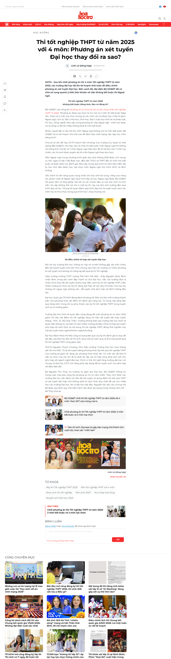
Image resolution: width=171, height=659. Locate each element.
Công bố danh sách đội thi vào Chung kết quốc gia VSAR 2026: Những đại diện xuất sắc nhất (22, 623)
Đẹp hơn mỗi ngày (65, 24)
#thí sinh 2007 (83, 492)
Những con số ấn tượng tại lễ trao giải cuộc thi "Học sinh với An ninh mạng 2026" (24, 589)
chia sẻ (74, 76)
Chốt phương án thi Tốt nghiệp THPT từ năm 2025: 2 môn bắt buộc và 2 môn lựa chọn (94, 413)
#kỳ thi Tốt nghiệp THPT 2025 (61, 487)
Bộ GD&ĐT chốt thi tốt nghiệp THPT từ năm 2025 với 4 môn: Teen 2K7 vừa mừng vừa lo (92, 400)
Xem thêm (164, 24)
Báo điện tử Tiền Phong (85, 15)
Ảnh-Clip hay (117, 24)
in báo (91, 76)
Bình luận (4, 103)
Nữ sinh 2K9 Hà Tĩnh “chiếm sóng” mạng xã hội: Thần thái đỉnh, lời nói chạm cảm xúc (63, 623)
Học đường (49, 24)
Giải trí (38, 24)
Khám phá (27, 24)
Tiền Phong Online (70, 7)
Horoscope (154, 24)
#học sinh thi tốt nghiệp (59, 492)
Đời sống (16, 24)
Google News (136, 33)
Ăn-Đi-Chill (103, 24)
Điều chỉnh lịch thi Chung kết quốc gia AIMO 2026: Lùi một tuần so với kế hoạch (107, 623)
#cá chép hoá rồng (104, 492)
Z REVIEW (130, 24)
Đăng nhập (50, 526)
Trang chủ (7, 24)
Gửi (118, 539)
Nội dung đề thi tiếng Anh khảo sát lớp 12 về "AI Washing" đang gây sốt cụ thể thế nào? (106, 589)
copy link (85, 76)
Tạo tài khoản (68, 526)
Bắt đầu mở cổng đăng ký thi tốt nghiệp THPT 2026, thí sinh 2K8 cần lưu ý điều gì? (65, 589)
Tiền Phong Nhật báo (92, 7)
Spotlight (142, 24)
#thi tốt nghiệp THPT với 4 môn (98, 487)
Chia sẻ (4, 90)
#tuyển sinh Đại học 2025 (59, 497)
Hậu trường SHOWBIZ (85, 24)
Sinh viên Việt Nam (115, 7)
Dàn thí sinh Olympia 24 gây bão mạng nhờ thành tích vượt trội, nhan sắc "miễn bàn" (92, 429)
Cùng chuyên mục (20, 557)
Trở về (4, 110)
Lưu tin (4, 96)
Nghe (4, 83)
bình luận (96, 76)
